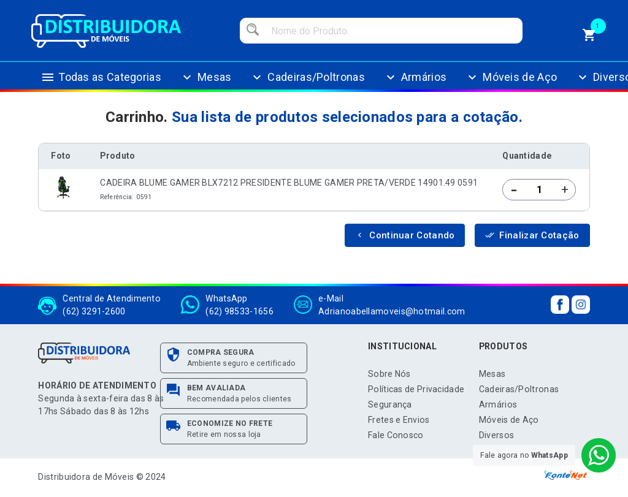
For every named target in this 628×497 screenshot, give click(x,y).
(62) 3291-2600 (94, 311)
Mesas (206, 77)
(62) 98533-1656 (239, 311)
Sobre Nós (389, 374)
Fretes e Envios (399, 420)
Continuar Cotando (404, 235)
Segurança (390, 404)
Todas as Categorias (100, 77)
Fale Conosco (396, 435)
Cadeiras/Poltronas (307, 77)
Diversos (496, 435)
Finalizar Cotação (532, 235)
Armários (414, 77)
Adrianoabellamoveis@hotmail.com (391, 311)
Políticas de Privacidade (416, 389)
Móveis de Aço (511, 77)
